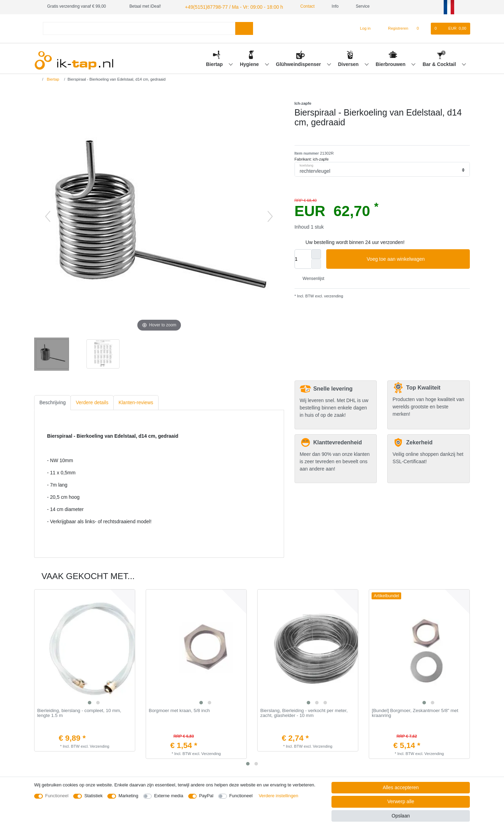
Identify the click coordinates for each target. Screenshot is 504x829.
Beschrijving (52, 401)
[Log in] (362, 28)
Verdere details (92, 401)
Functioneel (57, 795)
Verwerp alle (400, 801)
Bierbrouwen (391, 63)
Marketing (128, 795)
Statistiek (93, 795)
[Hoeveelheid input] (303, 258)
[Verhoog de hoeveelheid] (316, 253)
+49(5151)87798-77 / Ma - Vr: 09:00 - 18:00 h (226, 6)
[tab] (52, 401)
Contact (294, 6)
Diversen (349, 63)
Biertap (215, 63)
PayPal (206, 795)
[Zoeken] (244, 27)
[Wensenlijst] (421, 28)
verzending (333, 295)
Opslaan (401, 816)
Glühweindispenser (299, 63)
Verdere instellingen (278, 795)
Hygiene (250, 63)
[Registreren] (394, 28)
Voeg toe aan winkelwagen (416, 258)
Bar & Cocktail (439, 63)
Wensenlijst (310, 277)
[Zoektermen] (139, 27)
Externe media (168, 795)
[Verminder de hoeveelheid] (316, 263)
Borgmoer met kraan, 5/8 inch (179, 709)
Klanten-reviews (136, 401)
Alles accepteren (401, 787)
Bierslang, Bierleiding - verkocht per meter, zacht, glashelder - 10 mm (304, 712)
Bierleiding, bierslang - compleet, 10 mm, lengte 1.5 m (79, 712)
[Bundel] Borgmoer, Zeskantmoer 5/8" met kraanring (415, 712)
